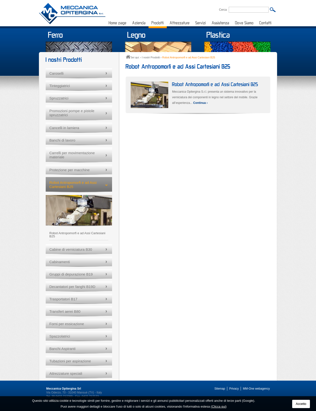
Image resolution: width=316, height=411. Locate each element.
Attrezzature (180, 22)
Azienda (139, 22)
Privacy (234, 388)
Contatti (265, 22)
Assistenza (220, 22)
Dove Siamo (244, 22)
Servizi (200, 22)
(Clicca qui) (219, 406)
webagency (262, 388)
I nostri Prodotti (151, 57)
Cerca (223, 9)
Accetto (301, 404)
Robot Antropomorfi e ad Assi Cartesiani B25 (215, 84)
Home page (117, 22)
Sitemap (219, 388)
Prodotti (157, 22)
